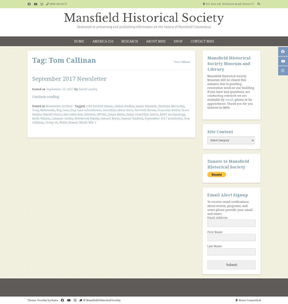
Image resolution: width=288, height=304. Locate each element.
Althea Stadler (124, 106)
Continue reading (45, 96)
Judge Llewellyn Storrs (142, 114)
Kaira (54, 300)
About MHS (156, 41)
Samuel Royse (110, 118)
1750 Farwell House (99, 106)
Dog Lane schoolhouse (86, 110)
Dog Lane (62, 110)
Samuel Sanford (132, 118)
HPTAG (101, 114)
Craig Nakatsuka (43, 110)
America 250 (102, 41)
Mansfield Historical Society (144, 18)
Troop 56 (51, 122)
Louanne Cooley (62, 118)
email (229, 100)
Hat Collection (73, 114)
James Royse (116, 114)
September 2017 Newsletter (69, 78)
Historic (90, 114)
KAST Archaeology (172, 114)
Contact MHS (202, 41)
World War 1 (87, 122)
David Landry (88, 89)
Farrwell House (145, 110)
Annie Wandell (146, 106)
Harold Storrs (52, 114)
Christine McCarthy (171, 106)
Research (129, 41)
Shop (178, 41)
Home (79, 41)
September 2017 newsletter (163, 118)
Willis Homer (68, 122)
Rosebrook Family (87, 118)
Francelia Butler (169, 110)
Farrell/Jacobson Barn (118, 110)
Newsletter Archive (59, 106)
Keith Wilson (41, 118)
